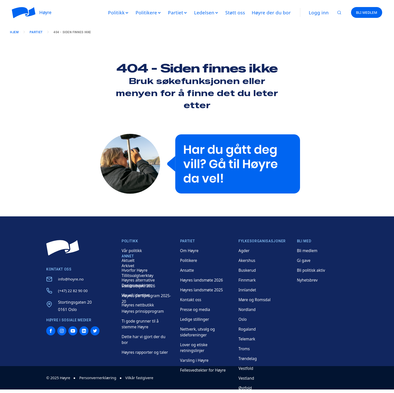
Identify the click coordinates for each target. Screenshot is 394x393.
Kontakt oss (191, 299)
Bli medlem (307, 250)
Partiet (37, 32)
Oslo (242, 319)
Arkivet (128, 265)
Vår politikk (132, 250)
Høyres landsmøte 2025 (202, 290)
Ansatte (187, 270)
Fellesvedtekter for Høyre (204, 370)
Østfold (245, 388)
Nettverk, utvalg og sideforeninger (198, 332)
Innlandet (247, 290)
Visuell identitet (136, 295)
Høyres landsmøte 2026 (202, 280)
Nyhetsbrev (308, 280)
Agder (244, 250)
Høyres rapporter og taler (146, 352)
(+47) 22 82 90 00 (74, 290)
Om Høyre (189, 250)
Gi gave (304, 260)
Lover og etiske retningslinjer (194, 347)
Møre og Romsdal (255, 299)
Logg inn (321, 12)
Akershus (247, 260)
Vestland (246, 378)
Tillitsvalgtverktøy (138, 275)
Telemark (247, 339)
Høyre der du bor (273, 12)
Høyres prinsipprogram (143, 311)
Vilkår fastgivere (145, 377)
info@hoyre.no (72, 279)
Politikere (189, 260)
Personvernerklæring (101, 377)
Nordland (247, 309)
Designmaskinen (137, 285)
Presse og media (195, 309)
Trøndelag (248, 358)
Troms (244, 348)
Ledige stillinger (195, 319)
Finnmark (247, 280)
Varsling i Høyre (195, 360)
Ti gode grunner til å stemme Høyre (141, 324)
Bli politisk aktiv (311, 270)
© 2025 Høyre (59, 377)
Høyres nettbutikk (138, 305)
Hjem (16, 32)
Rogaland (247, 329)
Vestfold (246, 368)
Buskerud (247, 270)
